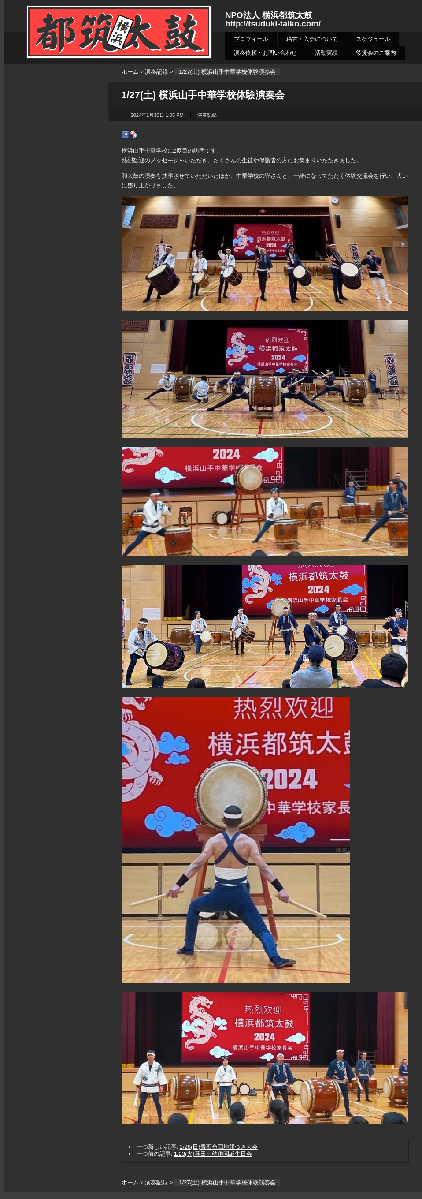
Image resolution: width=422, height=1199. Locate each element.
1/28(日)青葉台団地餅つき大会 (219, 1146)
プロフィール (251, 39)
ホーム (130, 71)
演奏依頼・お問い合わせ (265, 52)
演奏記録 (156, 71)
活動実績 (326, 52)
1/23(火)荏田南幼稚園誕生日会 (213, 1153)
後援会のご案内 (376, 52)
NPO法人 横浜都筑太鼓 (268, 15)
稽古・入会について (312, 39)
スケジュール (373, 39)
